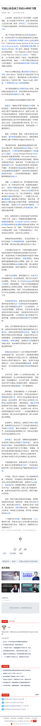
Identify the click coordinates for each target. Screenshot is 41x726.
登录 (12, 608)
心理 (8, 513)
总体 (12, 400)
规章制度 (20, 241)
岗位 (13, 176)
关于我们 (27, 718)
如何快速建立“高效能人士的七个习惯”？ (14, 676)
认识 (33, 482)
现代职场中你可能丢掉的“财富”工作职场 (15, 709)
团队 (10, 196)
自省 (15, 91)
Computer (19, 222)
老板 (19, 386)
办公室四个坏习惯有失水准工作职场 (14, 702)
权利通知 (20, 718)
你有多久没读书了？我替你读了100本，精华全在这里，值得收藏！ (17, 679)
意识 (37, 77)
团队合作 (33, 403)
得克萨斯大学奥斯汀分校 (18, 40)
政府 (3, 174)
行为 (19, 94)
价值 (13, 94)
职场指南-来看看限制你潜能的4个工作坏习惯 (16, 706)
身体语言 (13, 301)
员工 (24, 24)
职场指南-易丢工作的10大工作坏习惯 (14, 699)
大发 (34, 423)
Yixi (8, 13)
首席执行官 (27, 72)
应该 (10, 352)
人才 (19, 83)
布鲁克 (31, 46)
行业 (15, 83)
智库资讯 (5, 561)
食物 (29, 363)
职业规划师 (6, 225)
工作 (3, 29)
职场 (21, 553)
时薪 (32, 134)
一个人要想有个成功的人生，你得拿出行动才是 (16, 657)
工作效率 (24, 442)
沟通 (17, 519)
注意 (30, 341)
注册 (30, 608)
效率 (6, 440)
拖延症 (7, 106)
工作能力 (32, 63)
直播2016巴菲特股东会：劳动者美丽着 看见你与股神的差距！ (17, 654)
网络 (15, 275)
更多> (37, 694)
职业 (33, 40)
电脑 (3, 222)
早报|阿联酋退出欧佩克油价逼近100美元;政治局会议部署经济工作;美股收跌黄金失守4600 (17, 670)
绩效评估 (24, 63)
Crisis (35, 154)
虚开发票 (11, 137)
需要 (14, 159)
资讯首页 (13, 718)
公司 (19, 89)
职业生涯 (25, 148)
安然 (35, 151)
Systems (26, 222)
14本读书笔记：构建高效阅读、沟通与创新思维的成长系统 (17, 685)
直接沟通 (29, 208)
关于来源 (12, 621)
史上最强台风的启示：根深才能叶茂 (13, 644)
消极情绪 (6, 199)
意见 (19, 505)
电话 (27, 366)
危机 (8, 154)
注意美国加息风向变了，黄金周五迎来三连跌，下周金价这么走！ (17, 651)
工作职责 (10, 428)
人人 (12, 182)
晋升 (24, 89)
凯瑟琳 (26, 46)
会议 (17, 264)
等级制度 (5, 341)
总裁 (31, 190)
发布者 (5, 621)
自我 (8, 485)
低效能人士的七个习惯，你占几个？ (13, 673)
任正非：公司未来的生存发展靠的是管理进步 (15, 641)
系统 (6, 222)
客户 (24, 315)
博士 (17, 49)
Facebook (29, 281)
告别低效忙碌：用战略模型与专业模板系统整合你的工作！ (17, 682)
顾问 (20, 225)
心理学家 (16, 151)
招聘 (24, 83)
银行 (8, 165)
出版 (19, 168)
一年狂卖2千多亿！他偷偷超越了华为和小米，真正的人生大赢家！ (17, 647)
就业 (17, 225)
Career (25, 55)
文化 (5, 332)
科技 (12, 83)
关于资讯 (34, 718)
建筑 (10, 171)
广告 (6, 83)
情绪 (32, 205)
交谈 (20, 304)
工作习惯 (13, 553)
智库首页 (6, 718)
